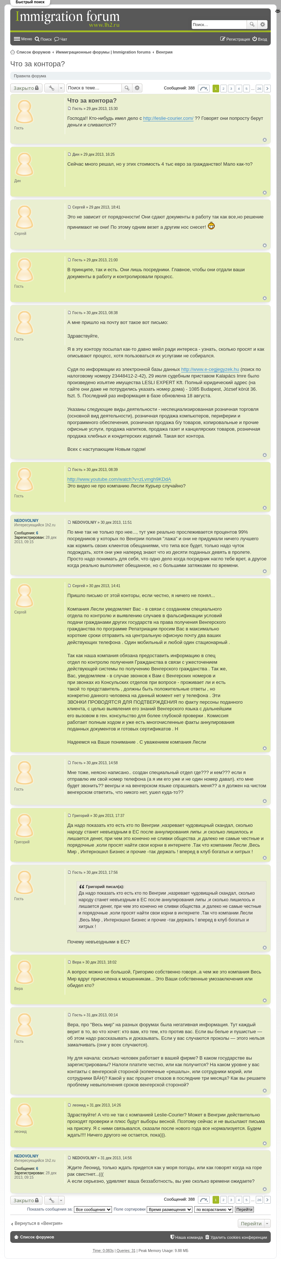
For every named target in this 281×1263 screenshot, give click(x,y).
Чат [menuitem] (63, 39)
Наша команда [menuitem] (189, 1237)
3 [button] (231, 88)
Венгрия (164, 52)
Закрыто (24, 88)
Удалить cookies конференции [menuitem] (238, 1237)
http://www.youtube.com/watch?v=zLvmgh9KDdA (119, 479)
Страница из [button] (204, 88)
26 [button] (259, 88)
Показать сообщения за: (69, 1209)
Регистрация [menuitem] (238, 39)
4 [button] (239, 88)
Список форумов (33, 52)
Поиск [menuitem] (46, 39)
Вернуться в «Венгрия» (39, 1223)
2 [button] (223, 88)
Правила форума (30, 76)
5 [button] (247, 88)
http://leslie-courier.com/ (168, 118)
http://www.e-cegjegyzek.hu (210, 369)
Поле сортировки (153, 1209)
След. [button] (267, 88)
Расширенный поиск (262, 24)
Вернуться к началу (265, 140)
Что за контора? (37, 64)
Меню (26, 39)
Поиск (252, 24)
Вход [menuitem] (262, 39)
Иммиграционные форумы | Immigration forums (103, 52)
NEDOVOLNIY (26, 521)
